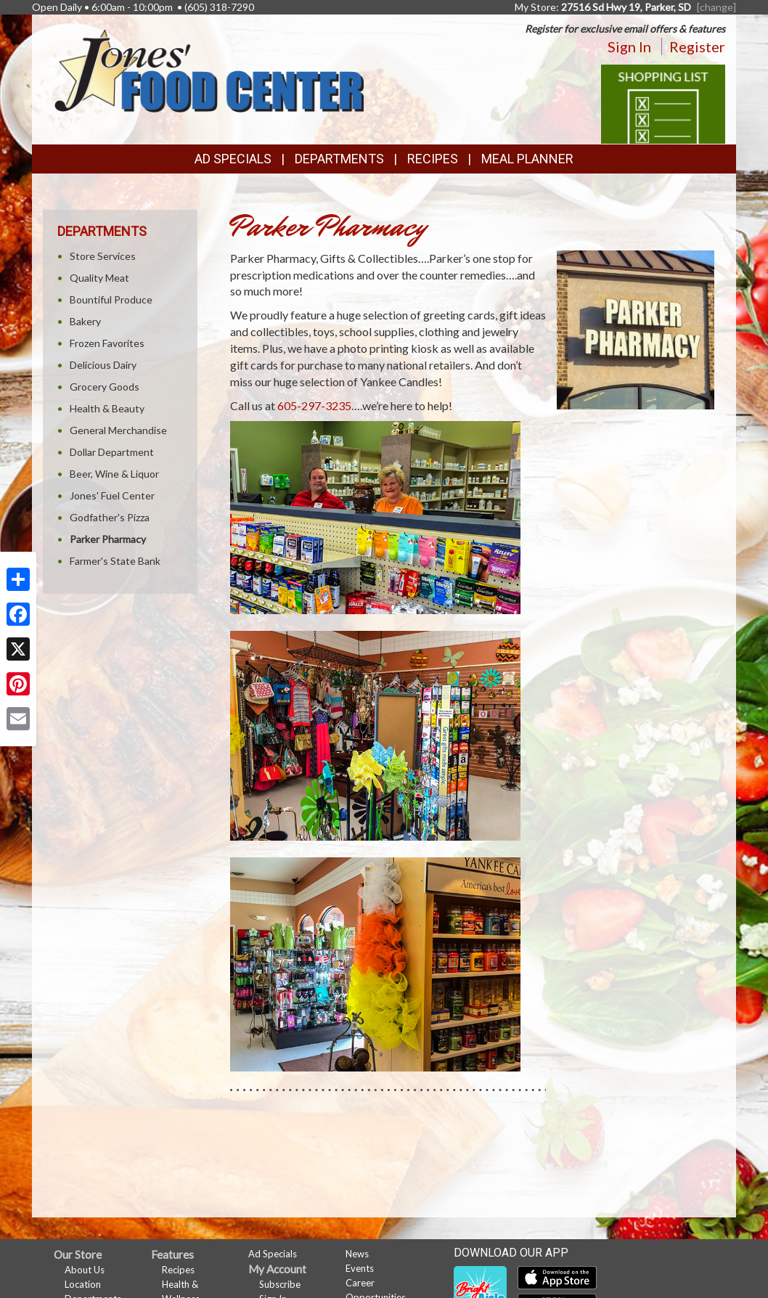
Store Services (103, 256)
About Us (85, 1269)
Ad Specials (233, 158)
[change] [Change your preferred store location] (716, 7)
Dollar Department (112, 452)
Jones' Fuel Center (112, 495)
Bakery (85, 321)
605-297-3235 (314, 405)
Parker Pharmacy (108, 539)
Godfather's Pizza (110, 517)
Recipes (432, 158)
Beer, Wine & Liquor (114, 474)
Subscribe (280, 1284)
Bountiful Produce (111, 299)
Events (360, 1268)
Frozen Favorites (107, 343)
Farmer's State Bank (115, 561)
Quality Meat (99, 278)
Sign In (629, 46)
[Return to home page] (209, 69)
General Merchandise (118, 430)
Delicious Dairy (103, 365)
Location (83, 1284)
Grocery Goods (104, 386)
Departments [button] (339, 158)
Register (697, 46)
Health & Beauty (107, 408)
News (357, 1254)
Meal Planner (527, 158)
